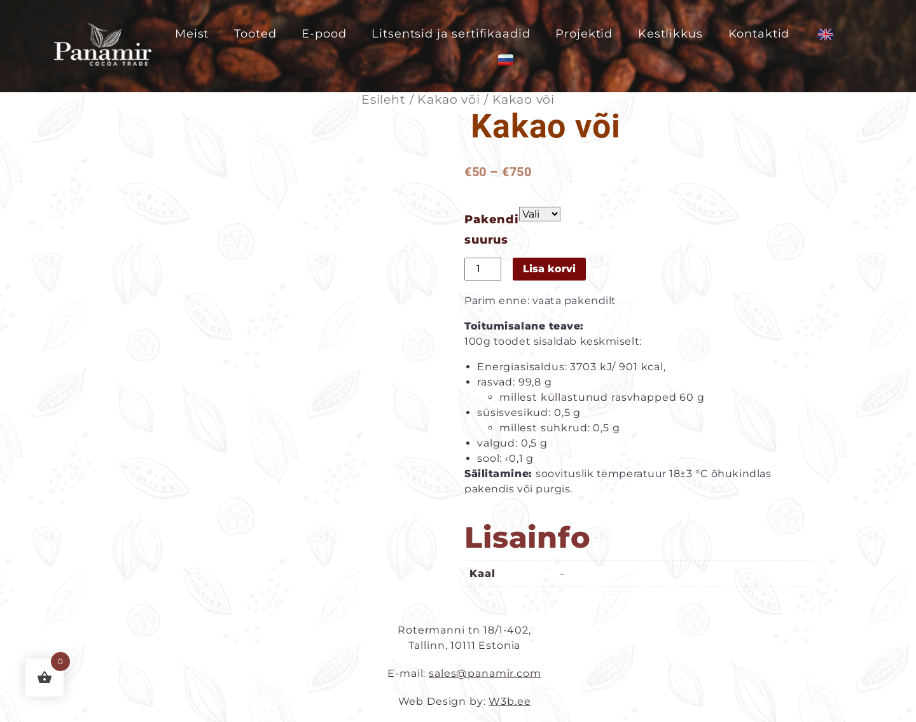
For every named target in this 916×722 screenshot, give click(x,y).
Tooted (255, 34)
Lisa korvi (549, 269)
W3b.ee (510, 701)
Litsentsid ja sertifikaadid (450, 34)
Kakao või (448, 99)
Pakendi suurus (491, 229)
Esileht (383, 99)
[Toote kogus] (482, 269)
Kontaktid (759, 34)
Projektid (584, 34)
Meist (192, 34)
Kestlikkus (670, 34)
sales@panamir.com (485, 673)
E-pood (324, 34)
